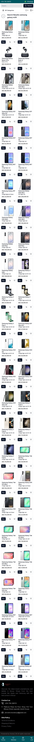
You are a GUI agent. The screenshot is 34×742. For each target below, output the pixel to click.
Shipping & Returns (8, 723)
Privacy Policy (6, 726)
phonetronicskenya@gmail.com (13, 713)
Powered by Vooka (7, 734)
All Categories (8, 10)
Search (28, 6)
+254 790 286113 (6, 1)
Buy (3, 42)
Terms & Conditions (8, 720)
